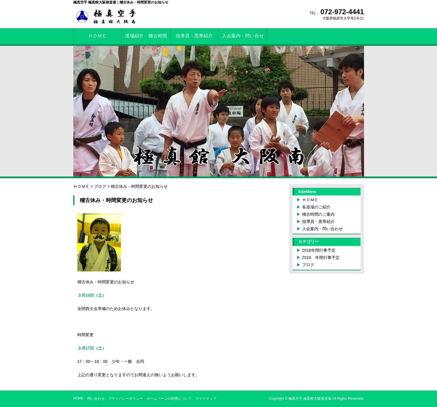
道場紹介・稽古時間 (146, 35)
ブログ (308, 264)
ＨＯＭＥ (97, 35)
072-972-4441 (342, 12)
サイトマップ (205, 399)
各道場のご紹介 (316, 207)
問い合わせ (96, 399)
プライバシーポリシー (125, 399)
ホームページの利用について (169, 399)
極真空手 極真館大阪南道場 (309, 399)
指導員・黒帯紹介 (194, 35)
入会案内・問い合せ (243, 35)
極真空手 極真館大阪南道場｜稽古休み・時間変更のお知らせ (120, 2)
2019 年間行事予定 (321, 257)
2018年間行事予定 (319, 250)
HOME (78, 398)
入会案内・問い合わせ (322, 228)
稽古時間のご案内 (318, 214)
